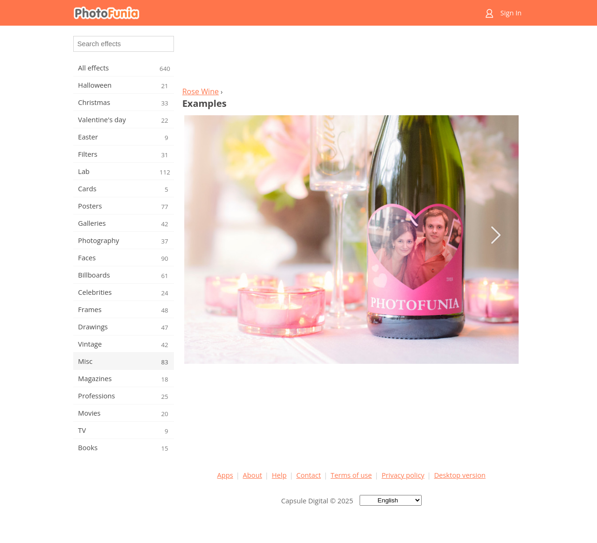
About (252, 475)
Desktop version (460, 475)
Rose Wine (200, 91)
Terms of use (351, 475)
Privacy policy (403, 475)
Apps (225, 475)
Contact (308, 475)
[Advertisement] (351, 59)
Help (279, 475)
